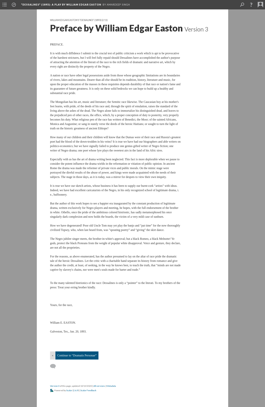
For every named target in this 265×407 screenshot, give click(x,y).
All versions (99, 386)
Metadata (111, 386)
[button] (251, 4)
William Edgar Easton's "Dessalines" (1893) (75, 20)
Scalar (69, 390)
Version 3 (54, 386)
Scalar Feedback (88, 390)
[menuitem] (4, 4)
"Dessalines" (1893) (61, 4)
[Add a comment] (54, 366)
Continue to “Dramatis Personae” (77, 355)
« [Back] (52, 355)
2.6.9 (75, 390)
